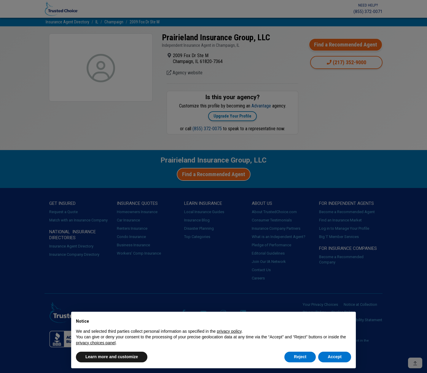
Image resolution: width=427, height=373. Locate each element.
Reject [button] (300, 356)
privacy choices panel (96, 342)
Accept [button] (335, 356)
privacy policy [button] (229, 331)
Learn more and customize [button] (111, 356)
